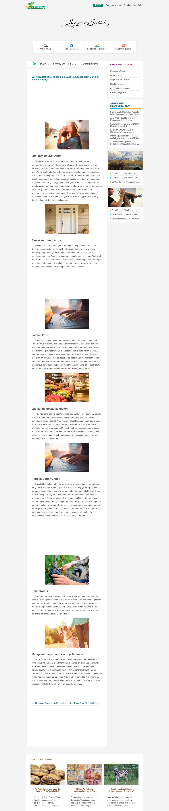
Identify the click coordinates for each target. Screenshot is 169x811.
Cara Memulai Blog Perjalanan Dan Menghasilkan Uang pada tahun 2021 (126, 210)
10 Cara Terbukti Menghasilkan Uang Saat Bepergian (126, 182)
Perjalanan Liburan (63, 64)
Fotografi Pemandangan (120, 88)
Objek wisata (115, 75)
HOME (98, 5)
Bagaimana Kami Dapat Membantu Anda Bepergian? (121, 790)
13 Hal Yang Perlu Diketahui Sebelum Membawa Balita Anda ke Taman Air (84, 703)
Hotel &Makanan (117, 84)
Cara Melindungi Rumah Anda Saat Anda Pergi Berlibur (126, 214)
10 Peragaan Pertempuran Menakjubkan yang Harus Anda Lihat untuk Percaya (50, 703)
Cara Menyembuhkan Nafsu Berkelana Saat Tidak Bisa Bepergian (126, 178)
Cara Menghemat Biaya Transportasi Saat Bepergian (126, 219)
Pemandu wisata (113, 5)
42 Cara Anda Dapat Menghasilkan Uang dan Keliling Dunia (84, 790)
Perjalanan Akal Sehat (133, 5)
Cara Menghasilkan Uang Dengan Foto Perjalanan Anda (126, 173)
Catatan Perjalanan (92, 64)
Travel (43, 64)
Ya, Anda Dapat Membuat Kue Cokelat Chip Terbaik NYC (48, 790)
